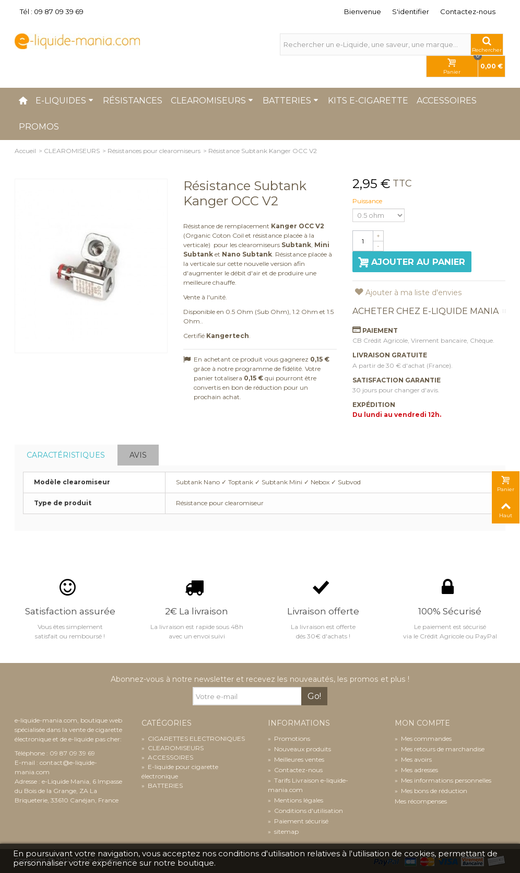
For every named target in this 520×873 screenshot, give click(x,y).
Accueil (25, 151)
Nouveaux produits (299, 749)
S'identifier (410, 11)
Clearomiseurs (212, 101)
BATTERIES (162, 785)
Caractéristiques (66, 455)
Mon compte (422, 723)
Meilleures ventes (296, 759)
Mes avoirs (413, 759)
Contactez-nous (467, 11)
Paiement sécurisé (298, 821)
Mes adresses (416, 770)
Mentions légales (295, 800)
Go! (314, 696)
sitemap (283, 831)
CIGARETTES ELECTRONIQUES (193, 738)
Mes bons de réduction (431, 791)
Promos (39, 127)
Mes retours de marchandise (439, 749)
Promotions (289, 738)
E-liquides (64, 101)
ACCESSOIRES (167, 757)
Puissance (368, 201)
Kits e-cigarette (368, 101)
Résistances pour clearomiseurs (154, 151)
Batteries (290, 101)
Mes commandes (423, 738)
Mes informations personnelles (443, 780)
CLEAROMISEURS (72, 151)
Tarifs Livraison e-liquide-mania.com (308, 785)
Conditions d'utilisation (305, 810)
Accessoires (447, 101)
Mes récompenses (421, 801)
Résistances (132, 101)
